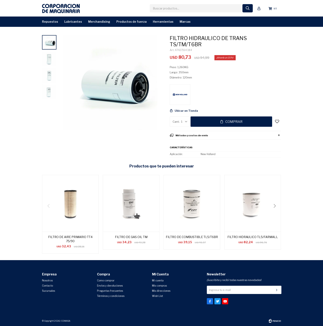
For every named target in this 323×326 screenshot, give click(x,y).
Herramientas (163, 21)
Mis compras (159, 285)
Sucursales (48, 290)
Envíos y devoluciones (110, 285)
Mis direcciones (161, 290)
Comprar (233, 122)
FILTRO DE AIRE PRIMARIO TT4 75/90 (70, 239)
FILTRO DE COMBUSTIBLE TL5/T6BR (192, 237)
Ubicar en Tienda (186, 110)
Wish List (157, 296)
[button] (276, 214)
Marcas (185, 21)
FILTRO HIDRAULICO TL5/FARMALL (252, 237)
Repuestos (50, 21)
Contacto (47, 285)
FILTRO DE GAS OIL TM (131, 237)
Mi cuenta (158, 280)
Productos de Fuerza (131, 21)
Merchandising (99, 21)
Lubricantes (73, 21)
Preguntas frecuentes (110, 290)
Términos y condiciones (110, 296)
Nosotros (47, 280)
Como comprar (106, 280)
